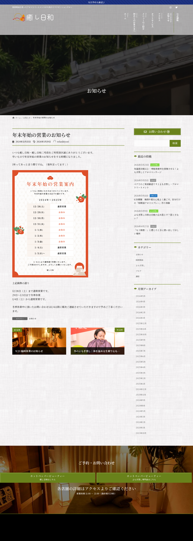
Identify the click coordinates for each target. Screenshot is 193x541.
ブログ (153, 180)
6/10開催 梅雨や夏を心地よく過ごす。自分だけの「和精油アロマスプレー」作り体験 (157, 203)
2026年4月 (141, 309)
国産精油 (140, 264)
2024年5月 (141, 432)
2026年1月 (141, 327)
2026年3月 (141, 315)
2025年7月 (141, 364)
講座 (138, 282)
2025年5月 (141, 377)
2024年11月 (141, 414)
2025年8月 (141, 358)
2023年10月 (141, 457)
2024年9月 (141, 420)
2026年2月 (141, 321)
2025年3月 (141, 389)
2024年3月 (141, 438)
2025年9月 (141, 352)
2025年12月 (141, 334)
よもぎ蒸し (155, 165)
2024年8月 (141, 426)
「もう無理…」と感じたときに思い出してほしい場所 (157, 235)
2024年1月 (141, 451)
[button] (47, 502)
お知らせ (32, 318)
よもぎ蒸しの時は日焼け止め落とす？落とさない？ (157, 219)
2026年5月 (141, 303)
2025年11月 (141, 340)
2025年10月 (141, 346)
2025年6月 (141, 370)
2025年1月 (141, 401)
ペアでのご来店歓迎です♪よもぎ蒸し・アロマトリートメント (157, 185)
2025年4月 (141, 383)
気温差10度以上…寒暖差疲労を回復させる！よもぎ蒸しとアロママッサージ (156, 170)
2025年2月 (141, 395)
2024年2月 (141, 444)
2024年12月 (141, 407)
